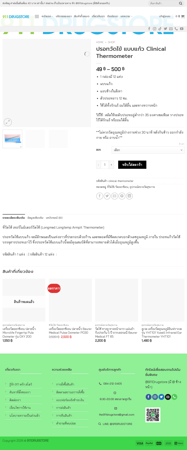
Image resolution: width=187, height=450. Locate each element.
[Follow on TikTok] (160, 29)
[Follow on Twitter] (165, 29)
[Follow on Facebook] (149, 29)
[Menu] (36, 16)
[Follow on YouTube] (181, 29)
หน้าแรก (47, 16)
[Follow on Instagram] (154, 29)
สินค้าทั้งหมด (81, 16)
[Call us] (176, 29)
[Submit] (181, 3)
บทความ (127, 16)
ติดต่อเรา (112, 16)
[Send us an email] (171, 29)
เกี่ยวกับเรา (98, 16)
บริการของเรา (64, 16)
